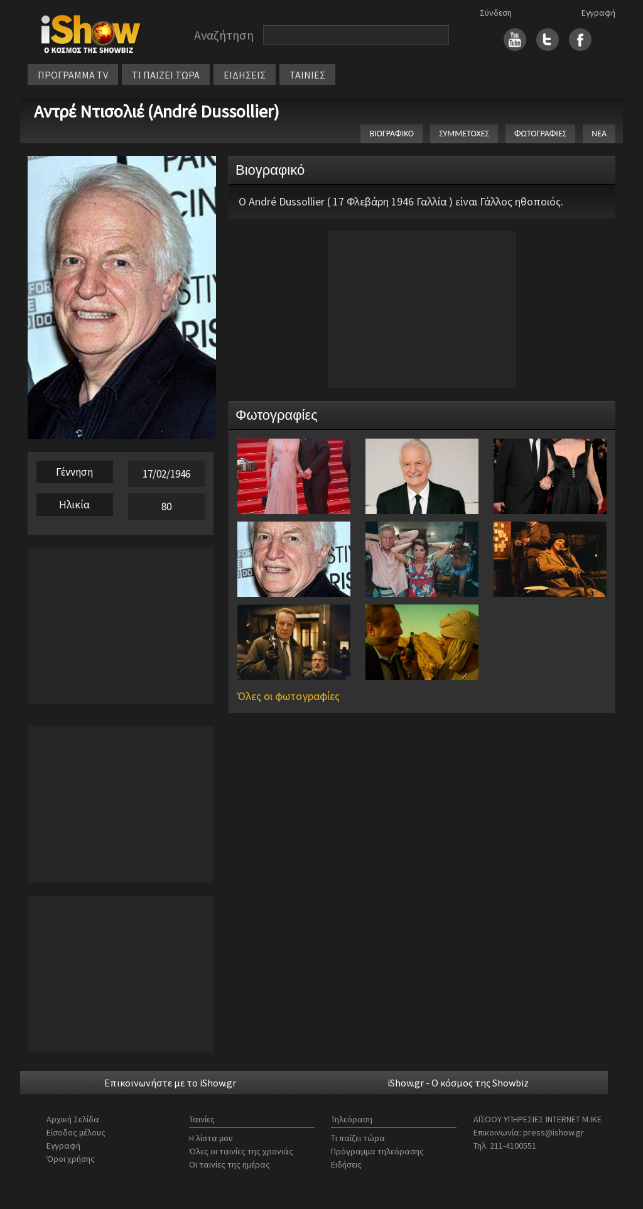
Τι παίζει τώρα (358, 1138)
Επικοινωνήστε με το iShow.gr (170, 1082)
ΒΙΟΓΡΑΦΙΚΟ (391, 133)
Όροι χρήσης (70, 1158)
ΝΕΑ (599, 133)
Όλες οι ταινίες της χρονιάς (241, 1151)
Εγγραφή (598, 12)
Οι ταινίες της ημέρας (229, 1164)
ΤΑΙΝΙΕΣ (307, 74)
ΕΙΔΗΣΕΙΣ (245, 74)
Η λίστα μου (211, 1138)
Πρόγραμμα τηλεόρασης (377, 1151)
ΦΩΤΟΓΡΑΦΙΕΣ (540, 133)
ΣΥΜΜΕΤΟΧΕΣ (464, 133)
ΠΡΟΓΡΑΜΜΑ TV (73, 74)
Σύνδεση (496, 12)
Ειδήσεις (346, 1164)
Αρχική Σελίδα (72, 1119)
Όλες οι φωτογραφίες (288, 696)
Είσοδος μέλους (75, 1132)
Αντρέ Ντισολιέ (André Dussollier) (156, 111)
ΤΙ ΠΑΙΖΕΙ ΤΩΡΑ (166, 74)
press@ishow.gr (553, 1132)
